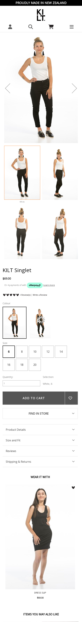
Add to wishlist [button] (71, 398)
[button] (31, 27)
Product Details (16, 430)
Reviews (11, 451)
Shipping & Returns (18, 462)
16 (8, 365)
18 (21, 365)
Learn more (49, 285)
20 (34, 365)
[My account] (10, 27)
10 (34, 352)
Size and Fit (13, 440)
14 (61, 352)
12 (47, 352)
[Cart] (51, 27)
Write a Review (40, 294)
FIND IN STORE (39, 413)
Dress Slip (40, 536)
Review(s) (25, 294)
